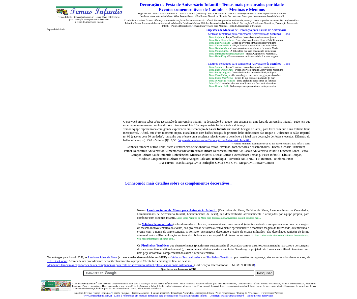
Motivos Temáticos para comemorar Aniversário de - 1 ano (249, 34)
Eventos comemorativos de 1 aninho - (193, 9)
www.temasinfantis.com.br (98, 295)
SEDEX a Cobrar (57, 261)
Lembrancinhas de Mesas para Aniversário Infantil (182, 210)
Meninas (237, 9)
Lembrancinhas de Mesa (102, 257)
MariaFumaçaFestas (231, 295)
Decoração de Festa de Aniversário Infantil (179, 4)
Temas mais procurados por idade (253, 4)
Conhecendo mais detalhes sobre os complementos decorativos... (178, 183)
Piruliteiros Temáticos (220, 257)
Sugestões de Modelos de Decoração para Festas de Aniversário (247, 30)
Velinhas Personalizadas (157, 224)
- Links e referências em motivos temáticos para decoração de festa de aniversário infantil (160, 295)
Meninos (257, 9)
